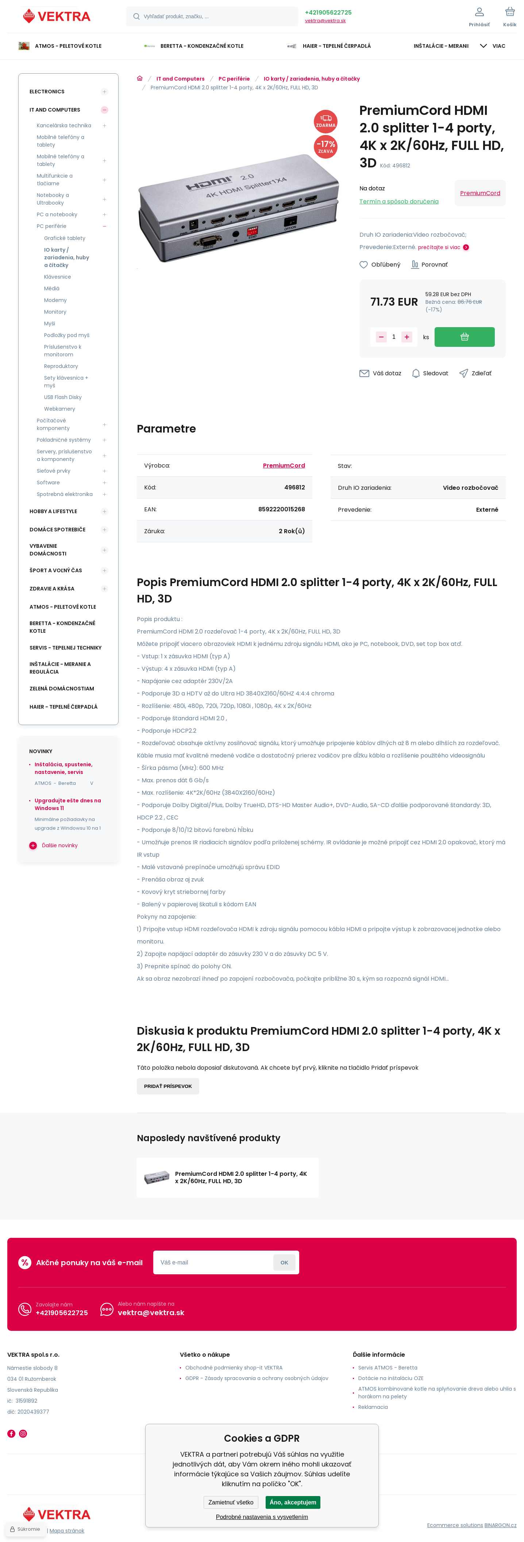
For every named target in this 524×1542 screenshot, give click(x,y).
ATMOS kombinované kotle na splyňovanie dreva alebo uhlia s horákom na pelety (437, 1392)
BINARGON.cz (501, 1525)
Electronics (47, 91)
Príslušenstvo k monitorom (62, 350)
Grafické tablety (64, 238)
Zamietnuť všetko (230, 1502)
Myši (49, 323)
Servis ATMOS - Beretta (387, 1367)
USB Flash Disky (63, 397)
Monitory (55, 311)
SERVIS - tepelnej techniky (65, 647)
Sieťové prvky (53, 470)
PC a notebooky (57, 214)
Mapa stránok (67, 1530)
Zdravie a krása (52, 588)
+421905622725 (328, 12)
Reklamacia (373, 1407)
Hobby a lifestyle (53, 511)
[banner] (57, 17)
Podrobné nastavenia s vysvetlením (262, 1517)
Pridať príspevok (168, 1086)
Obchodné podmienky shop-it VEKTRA (233, 1367)
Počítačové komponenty (53, 424)
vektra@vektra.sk (325, 20)
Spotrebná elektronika (65, 494)
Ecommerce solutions (455, 1525)
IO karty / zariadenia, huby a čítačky (312, 78)
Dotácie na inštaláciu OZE (391, 1378)
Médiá (51, 288)
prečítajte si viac (439, 247)
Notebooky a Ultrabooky (53, 198)
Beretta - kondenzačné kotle (62, 627)
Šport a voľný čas (56, 570)
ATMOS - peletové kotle (63, 607)
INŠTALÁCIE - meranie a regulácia (60, 667)
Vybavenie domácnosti (48, 549)
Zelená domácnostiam (62, 688)
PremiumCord (480, 193)
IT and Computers (181, 78)
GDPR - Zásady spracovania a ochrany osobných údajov (256, 1378)
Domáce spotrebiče (57, 529)
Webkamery (59, 408)
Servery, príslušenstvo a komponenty (64, 455)
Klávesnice (57, 276)
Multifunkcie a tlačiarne (55, 179)
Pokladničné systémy (64, 439)
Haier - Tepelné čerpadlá (64, 706)
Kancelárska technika (64, 125)
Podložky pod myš (66, 335)
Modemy (55, 300)
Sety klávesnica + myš (66, 381)
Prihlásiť (284, 1262)
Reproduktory (61, 366)
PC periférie (234, 78)
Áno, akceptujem (293, 1502)
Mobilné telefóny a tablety (60, 140)
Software (48, 482)
